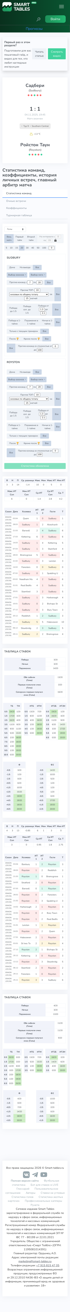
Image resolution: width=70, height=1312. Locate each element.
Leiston (53, 560)
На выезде (25, 267)
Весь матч (9, 238)
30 (27, 247)
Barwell (26, 530)
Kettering (26, 536)
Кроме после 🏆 (32, 338)
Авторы (30, 1193)
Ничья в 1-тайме (47, 322)
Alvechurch (52, 524)
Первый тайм (19, 238)
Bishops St (52, 603)
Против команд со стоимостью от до (38, 348)
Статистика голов (22, 1197)
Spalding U (52, 573)
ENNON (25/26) (8, 518)
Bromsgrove (26, 554)
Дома (12, 267)
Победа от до (43, 309)
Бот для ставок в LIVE (44, 1185)
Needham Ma (26, 579)
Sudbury (52, 518)
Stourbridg (26, 628)
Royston (52, 864)
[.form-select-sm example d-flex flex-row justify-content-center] (29, 294)
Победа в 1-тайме (14, 322)
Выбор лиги (37, 274)
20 (22, 247)
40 (32, 247)
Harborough (53, 597)
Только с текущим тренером (23, 331)
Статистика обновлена (35, 466)
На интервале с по (50, 238)
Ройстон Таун (35, 145)
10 (11, 247)
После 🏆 (14, 338)
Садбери (35, 85)
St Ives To (26, 943)
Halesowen (52, 621)
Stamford (52, 548)
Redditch (26, 615)
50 (38, 247)
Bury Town (52, 609)
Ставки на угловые (53, 1193)
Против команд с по (25, 282)
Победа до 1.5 (13, 310)
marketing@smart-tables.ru (35, 1261)
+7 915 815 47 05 (47, 1265)
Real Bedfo (26, 585)
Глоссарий (22, 1189)
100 (44, 247)
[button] (38, 19)
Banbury (26, 864)
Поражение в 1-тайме (31, 322)
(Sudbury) (35, 90)
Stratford (26, 882)
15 (16, 247)
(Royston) (35, 150)
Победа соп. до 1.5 (27, 309)
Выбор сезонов (16, 274)
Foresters (26, 567)
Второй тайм (31, 238)
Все (37, 267)
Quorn (26, 518)
